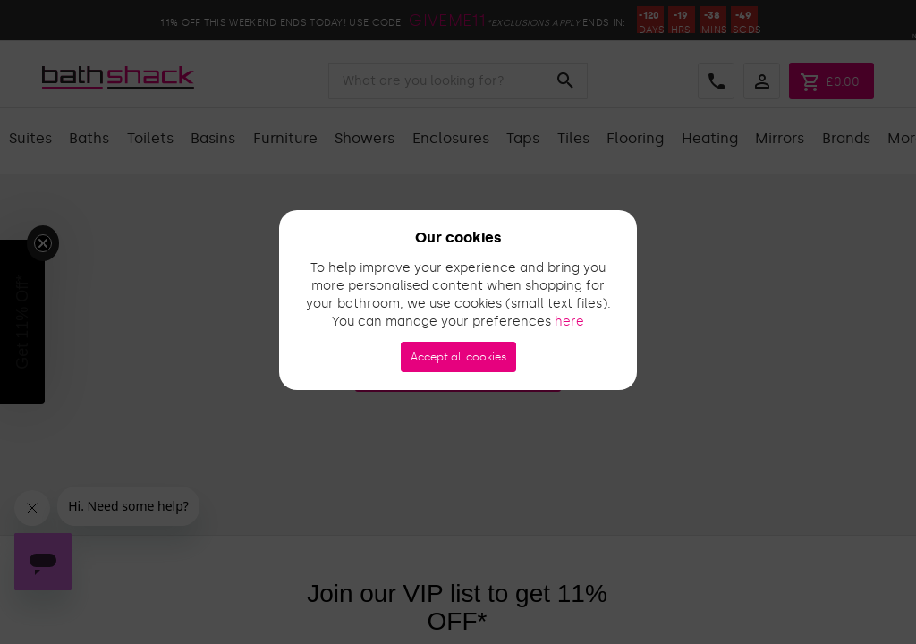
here (569, 321)
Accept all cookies (458, 357)
